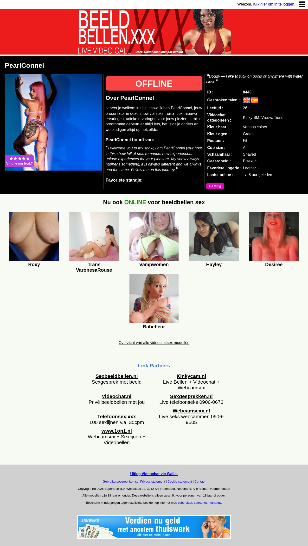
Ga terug (215, 186)
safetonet (200, 502)
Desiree (273, 264)
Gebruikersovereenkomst (120, 481)
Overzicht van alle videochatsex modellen (154, 343)
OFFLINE (154, 84)
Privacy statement (152, 481)
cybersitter (185, 502)
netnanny (215, 502)
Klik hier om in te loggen (273, 4)
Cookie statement (180, 481)
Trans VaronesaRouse (94, 266)
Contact (199, 481)
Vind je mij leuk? (19, 160)
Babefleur (154, 326)
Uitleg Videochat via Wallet (154, 474)
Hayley (214, 264)
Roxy (34, 264)
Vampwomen (154, 264)
